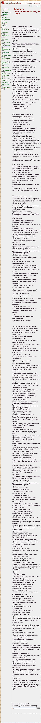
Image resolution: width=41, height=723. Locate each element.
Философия (5, 75)
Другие (4, 17)
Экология (5, 82)
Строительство (6, 70)
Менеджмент (6, 42)
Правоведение (6, 55)
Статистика (5, 67)
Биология (5, 12)
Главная (31, 5)
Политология (6, 52)
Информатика (6, 19)
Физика (4, 73)
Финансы (4, 79)
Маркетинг (5, 32)
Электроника (6, 87)
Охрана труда (6, 49)
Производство (6, 58)
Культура (4, 25)
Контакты (38, 5)
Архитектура (6, 9)
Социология (5, 64)
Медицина (5, 39)
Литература (5, 29)
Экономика (5, 84)
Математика (5, 35)
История (4, 22)
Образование (6, 45)
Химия (4, 80)
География (5, 14)
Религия (4, 62)
